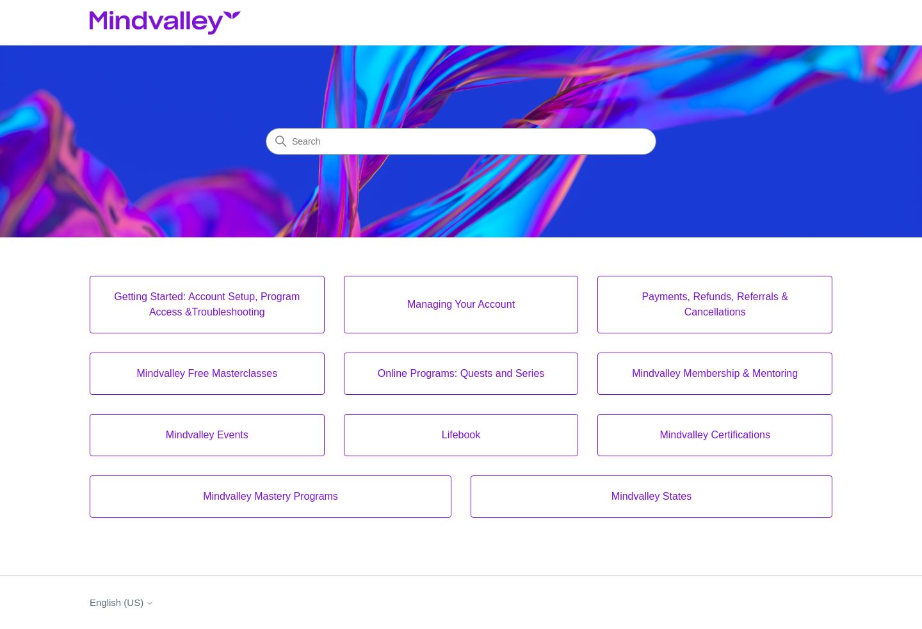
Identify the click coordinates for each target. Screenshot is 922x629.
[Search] (461, 141)
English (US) (122, 602)
